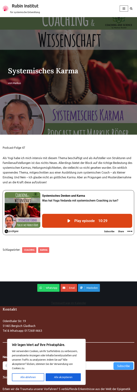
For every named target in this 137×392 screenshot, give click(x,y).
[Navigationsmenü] (124, 9)
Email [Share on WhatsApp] (69, 288)
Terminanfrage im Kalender (68, 303)
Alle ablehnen (28, 377)
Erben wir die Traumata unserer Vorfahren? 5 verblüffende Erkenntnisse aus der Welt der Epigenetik (66, 389)
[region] (46, 362)
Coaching (29, 250)
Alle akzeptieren (63, 377)
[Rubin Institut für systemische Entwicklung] (21, 8)
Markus (17, 83)
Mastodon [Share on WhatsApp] (89, 288)
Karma (43, 250)
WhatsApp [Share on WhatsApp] (48, 288)
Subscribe (123, 366)
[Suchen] (131, 8)
